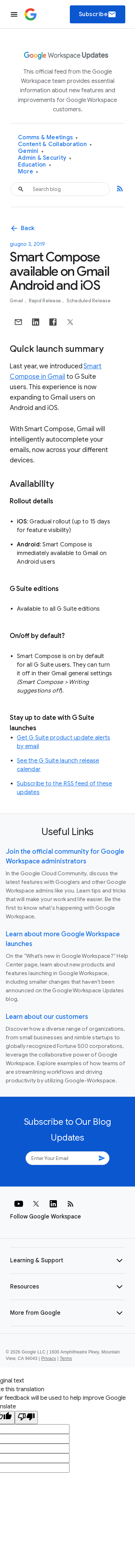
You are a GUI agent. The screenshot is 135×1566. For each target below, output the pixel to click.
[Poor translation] (26, 1417)
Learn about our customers (47, 1017)
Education (34, 165)
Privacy (48, 1358)
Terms (66, 1358)
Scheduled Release (89, 301)
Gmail (17, 301)
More (28, 171)
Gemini (31, 151)
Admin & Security (45, 158)
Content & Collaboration (55, 144)
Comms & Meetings (48, 137)
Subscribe (98, 14)
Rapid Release (45, 301)
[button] (67, 1260)
